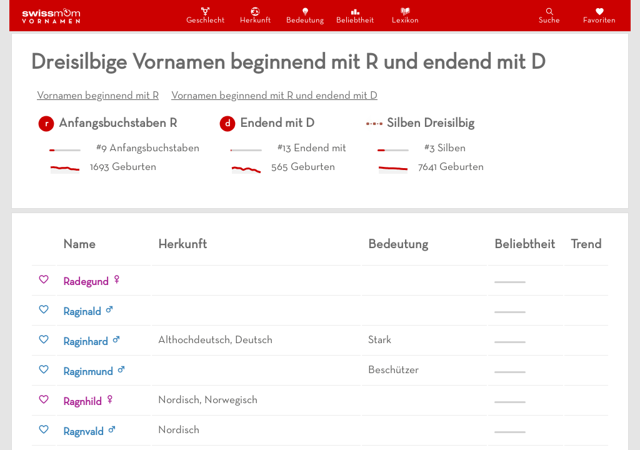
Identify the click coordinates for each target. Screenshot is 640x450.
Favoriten (599, 15)
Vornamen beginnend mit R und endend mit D (274, 96)
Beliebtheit (355, 15)
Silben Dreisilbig (430, 123)
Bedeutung (305, 15)
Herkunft (255, 15)
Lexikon (405, 15)
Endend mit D (277, 123)
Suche (549, 15)
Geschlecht (205, 15)
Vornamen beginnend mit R (98, 96)
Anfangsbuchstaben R (118, 123)
